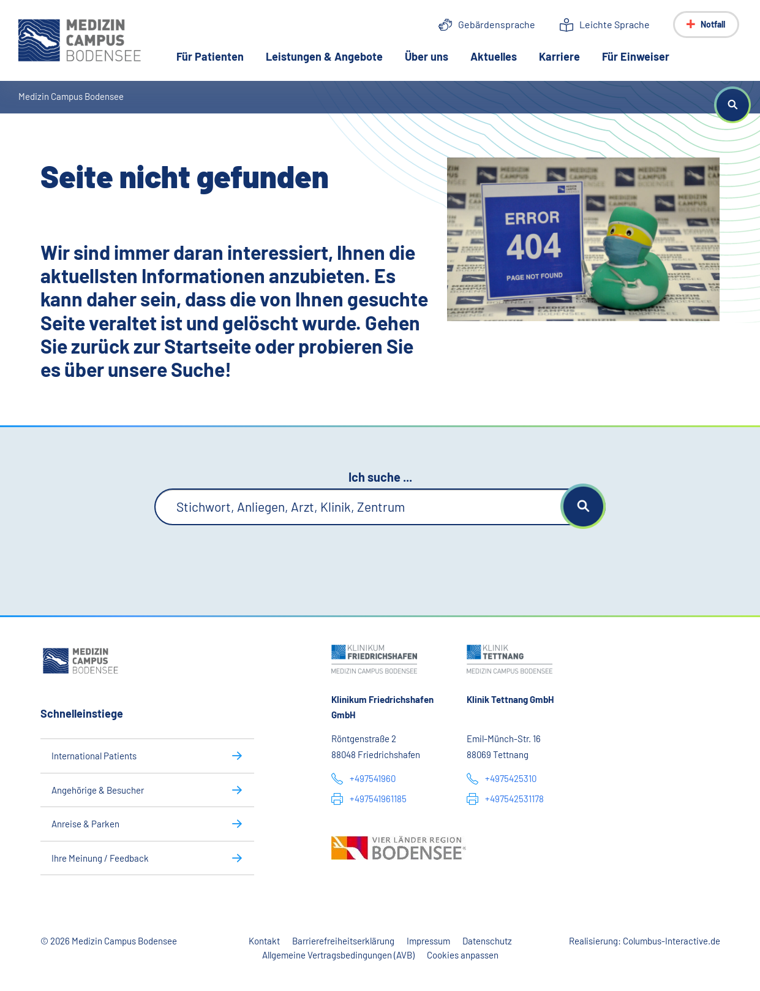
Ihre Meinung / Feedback (100, 858)
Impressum (428, 940)
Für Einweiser (635, 56)
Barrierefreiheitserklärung (343, 940)
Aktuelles (493, 56)
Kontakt (264, 940)
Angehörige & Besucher (97, 789)
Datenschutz (487, 940)
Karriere (559, 56)
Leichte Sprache (614, 24)
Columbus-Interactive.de (671, 940)
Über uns (426, 56)
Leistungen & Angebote (324, 56)
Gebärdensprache (496, 24)
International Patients (94, 755)
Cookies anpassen (463, 954)
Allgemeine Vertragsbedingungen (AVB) (338, 954)
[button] (732, 104)
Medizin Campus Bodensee (71, 96)
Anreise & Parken (85, 823)
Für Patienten (210, 56)
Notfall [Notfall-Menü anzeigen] (713, 24)
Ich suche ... (380, 476)
